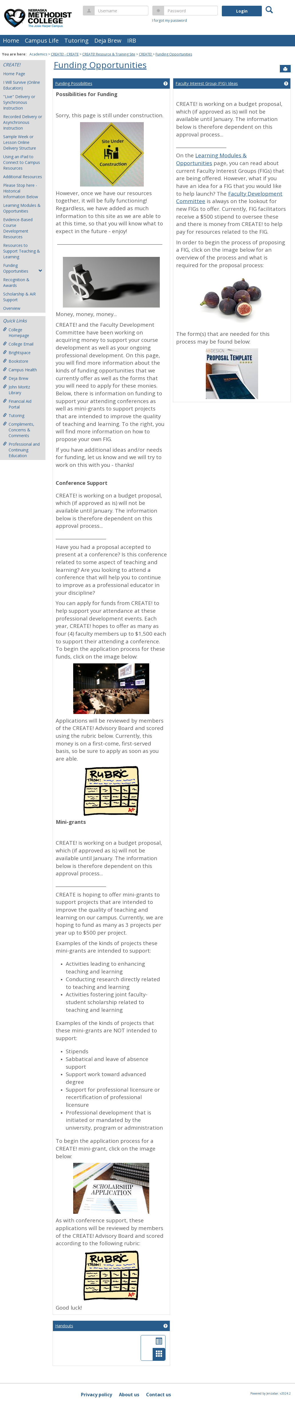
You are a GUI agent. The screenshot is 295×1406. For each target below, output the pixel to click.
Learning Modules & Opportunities (22, 208)
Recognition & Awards (16, 282)
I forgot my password (169, 20)
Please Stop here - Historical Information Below (20, 191)
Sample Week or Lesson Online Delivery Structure (19, 142)
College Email (18, 344)
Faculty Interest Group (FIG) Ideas (207, 83)
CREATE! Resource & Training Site (108, 54)
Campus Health (20, 369)
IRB (131, 40)
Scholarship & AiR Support (19, 296)
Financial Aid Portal (17, 404)
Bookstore (15, 361)
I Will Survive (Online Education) (21, 85)
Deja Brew (107, 40)
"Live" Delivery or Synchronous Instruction (19, 102)
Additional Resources (22, 176)
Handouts (64, 1325)
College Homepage (16, 332)
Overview (11, 308)
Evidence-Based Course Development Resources (18, 228)
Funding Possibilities (73, 83)
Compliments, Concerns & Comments (18, 429)
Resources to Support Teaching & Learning (21, 251)
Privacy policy (96, 1394)
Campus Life (42, 40)
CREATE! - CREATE (65, 54)
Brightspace (17, 352)
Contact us (158, 1394)
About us (129, 1394)
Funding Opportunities (174, 54)
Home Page (14, 73)
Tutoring (76, 40)
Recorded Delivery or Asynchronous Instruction (22, 122)
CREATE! (146, 54)
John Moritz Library (16, 389)
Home (11, 40)
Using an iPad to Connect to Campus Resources (21, 162)
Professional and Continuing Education (21, 449)
